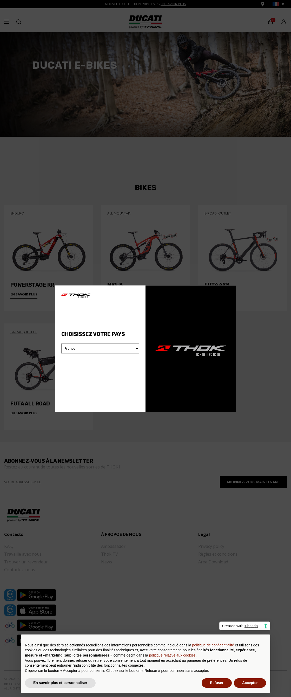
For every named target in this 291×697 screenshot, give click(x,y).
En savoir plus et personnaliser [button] (60, 683)
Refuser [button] (216, 683)
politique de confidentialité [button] (213, 645)
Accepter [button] (250, 683)
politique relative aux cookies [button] (172, 655)
